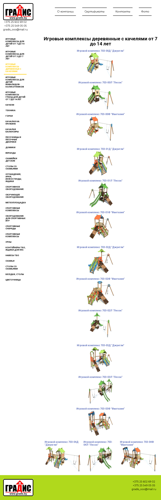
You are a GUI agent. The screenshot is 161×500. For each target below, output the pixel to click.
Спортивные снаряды (13, 227)
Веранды (11, 152)
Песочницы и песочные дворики (13, 139)
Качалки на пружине (12, 122)
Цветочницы (13, 279)
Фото (145, 11)
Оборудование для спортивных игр (15, 218)
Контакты (122, 11)
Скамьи (10, 260)
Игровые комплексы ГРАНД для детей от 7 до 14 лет (15, 96)
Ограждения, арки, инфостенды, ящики (14, 178)
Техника (10, 110)
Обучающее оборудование (15, 195)
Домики (10, 147)
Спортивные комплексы (13, 209)
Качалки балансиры (12, 130)
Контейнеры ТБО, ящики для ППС (16, 248)
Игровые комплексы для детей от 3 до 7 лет (15, 55)
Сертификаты (94, 11)
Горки (9, 115)
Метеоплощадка (16, 202)
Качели (10, 104)
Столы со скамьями (12, 167)
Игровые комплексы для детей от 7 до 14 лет (15, 42)
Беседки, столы (15, 274)
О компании (65, 11)
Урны (8, 241)
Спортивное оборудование (15, 188)
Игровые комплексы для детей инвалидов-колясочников (15, 82)
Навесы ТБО (12, 255)
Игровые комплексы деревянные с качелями (13, 68)
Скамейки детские (11, 159)
